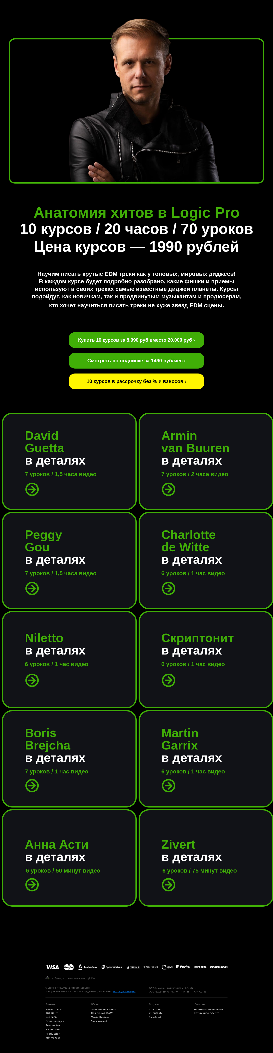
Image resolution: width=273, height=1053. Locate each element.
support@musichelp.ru (124, 991)
